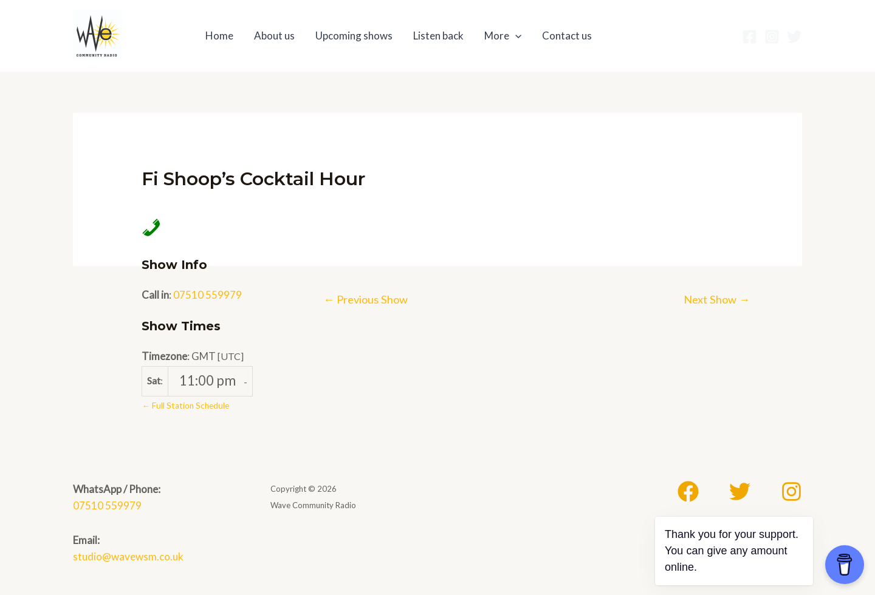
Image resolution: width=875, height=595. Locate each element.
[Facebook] (749, 36)
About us (274, 35)
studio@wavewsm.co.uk (128, 556)
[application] (515, 35)
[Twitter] (794, 36)
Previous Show (365, 299)
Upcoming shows (354, 35)
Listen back (438, 35)
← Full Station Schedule (185, 405)
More (502, 35)
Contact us (567, 35)
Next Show (717, 299)
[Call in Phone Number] (148, 226)
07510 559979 (207, 294)
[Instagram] (772, 36)
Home (219, 35)
